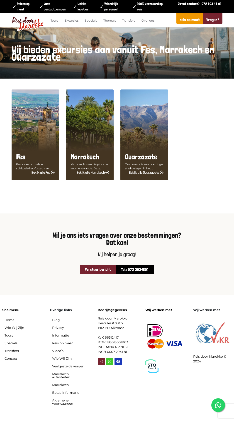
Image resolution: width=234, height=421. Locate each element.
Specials (91, 20)
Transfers (128, 20)
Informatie (60, 335)
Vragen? (212, 19)
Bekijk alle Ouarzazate (146, 173)
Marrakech (60, 385)
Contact (11, 359)
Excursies (71, 20)
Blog (56, 320)
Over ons (147, 20)
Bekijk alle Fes (43, 173)
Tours (54, 20)
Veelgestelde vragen (68, 366)
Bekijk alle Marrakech (93, 173)
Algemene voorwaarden (62, 402)
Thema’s (109, 20)
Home (9, 320)
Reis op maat (62, 343)
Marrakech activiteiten (61, 375)
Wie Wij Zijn (14, 328)
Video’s (57, 351)
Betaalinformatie (65, 393)
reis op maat (190, 19)
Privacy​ (58, 328)
